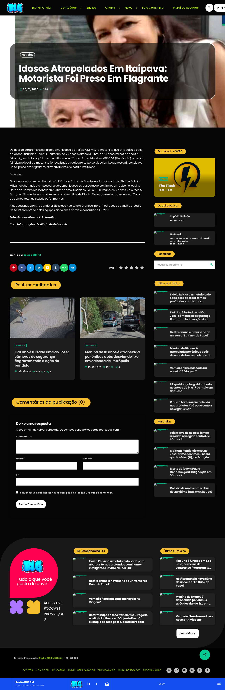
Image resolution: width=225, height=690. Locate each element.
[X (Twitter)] (169, 667)
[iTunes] (184, 667)
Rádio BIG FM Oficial (51, 655)
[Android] (207, 667)
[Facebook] (199, 667)
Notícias (27, 55)
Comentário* (24, 433)
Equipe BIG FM (32, 254)
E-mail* (87, 455)
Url (18, 471)
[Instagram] (192, 667)
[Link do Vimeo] (15, 8)
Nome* (20, 455)
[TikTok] (176, 667)
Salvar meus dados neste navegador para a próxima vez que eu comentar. (66, 489)
